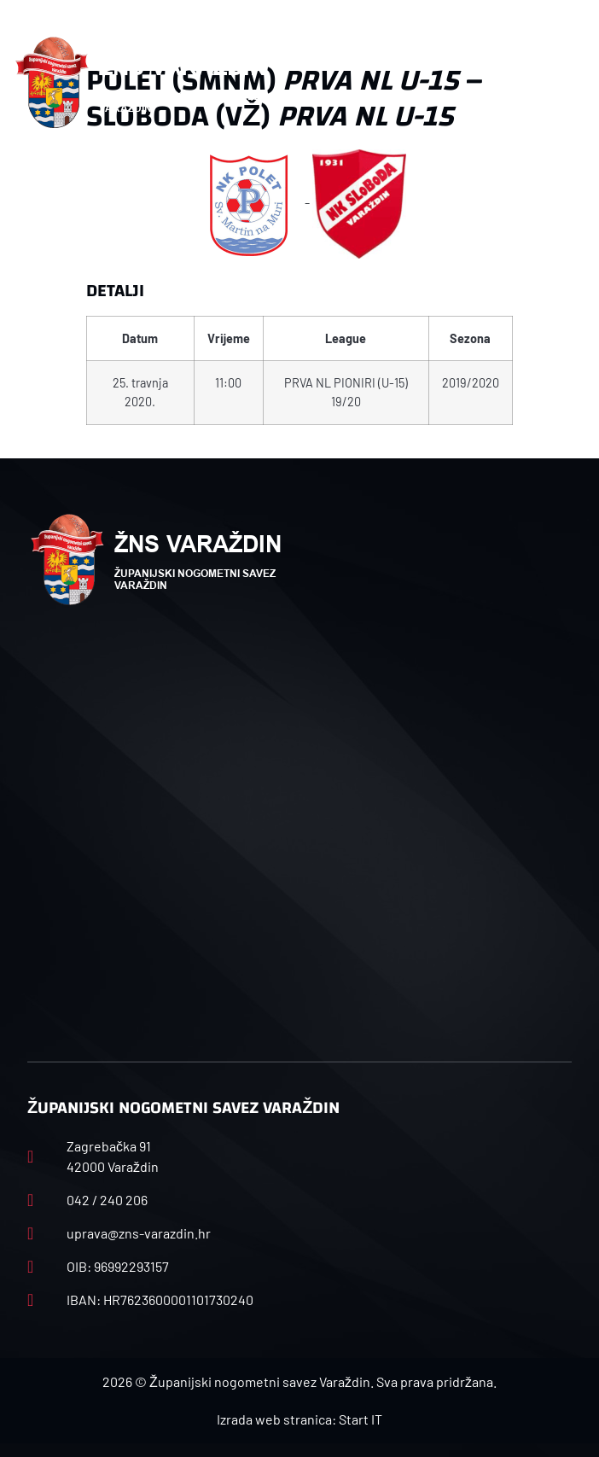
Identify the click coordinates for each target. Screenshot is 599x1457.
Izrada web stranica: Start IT (299, 1419)
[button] (566, 82)
